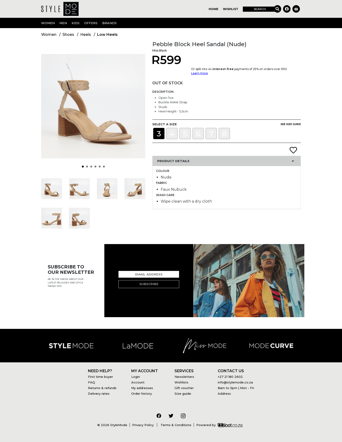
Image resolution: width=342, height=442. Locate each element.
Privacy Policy (143, 425)
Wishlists (181, 382)
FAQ (91, 382)
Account (138, 382)
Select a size (164, 124)
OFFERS (91, 23)
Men (63, 23)
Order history (141, 393)
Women (48, 23)
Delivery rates (98, 393)
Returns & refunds (102, 388)
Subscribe (148, 284)
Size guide (183, 393)
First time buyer (100, 377)
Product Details (173, 161)
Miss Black (159, 50)
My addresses (142, 388)
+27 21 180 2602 (230, 377)
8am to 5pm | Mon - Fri (236, 388)
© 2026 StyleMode (112, 425)
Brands (109, 23)
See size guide (290, 124)
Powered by (219, 425)
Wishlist (230, 9)
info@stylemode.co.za (235, 382)
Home (213, 9)
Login (135, 377)
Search (260, 9)
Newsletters (184, 377)
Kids (76, 23)
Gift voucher (184, 388)
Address (224, 393)
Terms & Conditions (175, 425)
